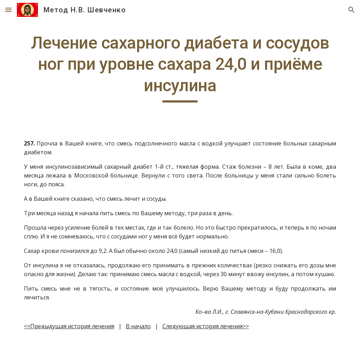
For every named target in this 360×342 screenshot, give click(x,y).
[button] (8, 9)
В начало (138, 326)
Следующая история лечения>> (205, 326)
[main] (180, 67)
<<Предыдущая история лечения (69, 326)
